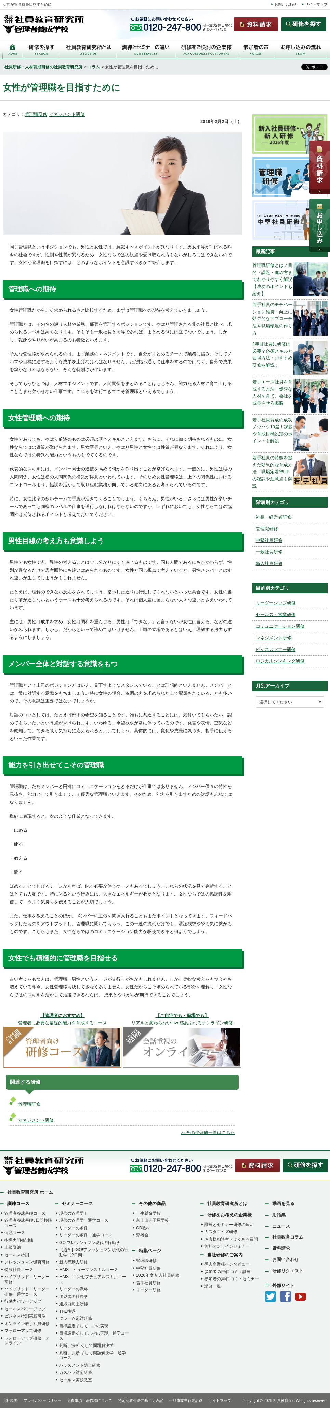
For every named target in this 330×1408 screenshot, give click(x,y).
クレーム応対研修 (75, 1318)
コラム (94, 67)
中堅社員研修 (269, 540)
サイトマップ (316, 4)
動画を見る (283, 1203)
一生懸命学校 (148, 1213)
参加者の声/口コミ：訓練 (227, 1271)
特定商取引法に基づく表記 (140, 1400)
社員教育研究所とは (227, 1203)
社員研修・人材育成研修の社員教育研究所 (43, 67)
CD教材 (143, 1228)
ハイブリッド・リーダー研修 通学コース (27, 1292)
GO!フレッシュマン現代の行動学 (89, 1242)
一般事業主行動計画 (186, 1400)
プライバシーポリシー (42, 1400)
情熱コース (14, 1232)
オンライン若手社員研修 (27, 1323)
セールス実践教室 (75, 1380)
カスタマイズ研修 (220, 1231)
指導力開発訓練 (18, 1240)
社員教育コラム (287, 1237)
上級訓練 (12, 1247)
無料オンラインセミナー (227, 1246)
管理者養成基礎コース (24, 1213)
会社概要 (10, 1400)
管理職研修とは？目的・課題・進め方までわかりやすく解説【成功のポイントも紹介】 (272, 279)
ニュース (281, 1226)
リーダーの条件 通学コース (86, 1235)
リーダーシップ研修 (276, 602)
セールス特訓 (16, 1255)
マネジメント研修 (67, 114)
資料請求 (281, 1248)
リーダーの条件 (73, 1228)
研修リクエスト (287, 1270)
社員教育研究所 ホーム (30, 1192)
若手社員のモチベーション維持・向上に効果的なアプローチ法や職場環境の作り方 (272, 319)
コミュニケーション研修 (280, 626)
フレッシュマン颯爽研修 (27, 1262)
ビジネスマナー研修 (276, 649)
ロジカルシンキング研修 (280, 661)
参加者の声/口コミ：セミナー (231, 1278)
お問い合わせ (285, 4)
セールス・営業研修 (276, 614)
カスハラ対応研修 (75, 1372)
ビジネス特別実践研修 (24, 1316)
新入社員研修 (269, 563)
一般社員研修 (269, 552)
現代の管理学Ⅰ (73, 1213)
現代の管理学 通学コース (83, 1220)
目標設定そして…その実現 (83, 1326)
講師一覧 (212, 1286)
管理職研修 (36, 114)
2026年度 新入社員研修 (157, 1275)
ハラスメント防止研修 (79, 1365)
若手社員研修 (148, 1283)
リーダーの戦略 (73, 1289)
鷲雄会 (142, 1235)
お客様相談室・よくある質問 (231, 1239)
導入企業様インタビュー (227, 1264)
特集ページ (150, 1250)
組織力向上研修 (73, 1303)
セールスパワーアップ (24, 1309)
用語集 (279, 1214)
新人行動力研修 (73, 1262)
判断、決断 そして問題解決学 (86, 1345)
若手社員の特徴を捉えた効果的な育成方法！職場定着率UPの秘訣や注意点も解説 (272, 472)
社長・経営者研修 (273, 517)
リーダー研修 (148, 1290)
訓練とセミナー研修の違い (229, 1224)
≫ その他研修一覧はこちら (208, 1132)
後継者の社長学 (73, 1296)
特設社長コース (18, 1269)
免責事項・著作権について (89, 1400)
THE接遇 (67, 1311)
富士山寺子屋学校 (152, 1220)
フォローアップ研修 (22, 1330)
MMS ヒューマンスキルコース (88, 1269)
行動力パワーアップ (22, 1301)
